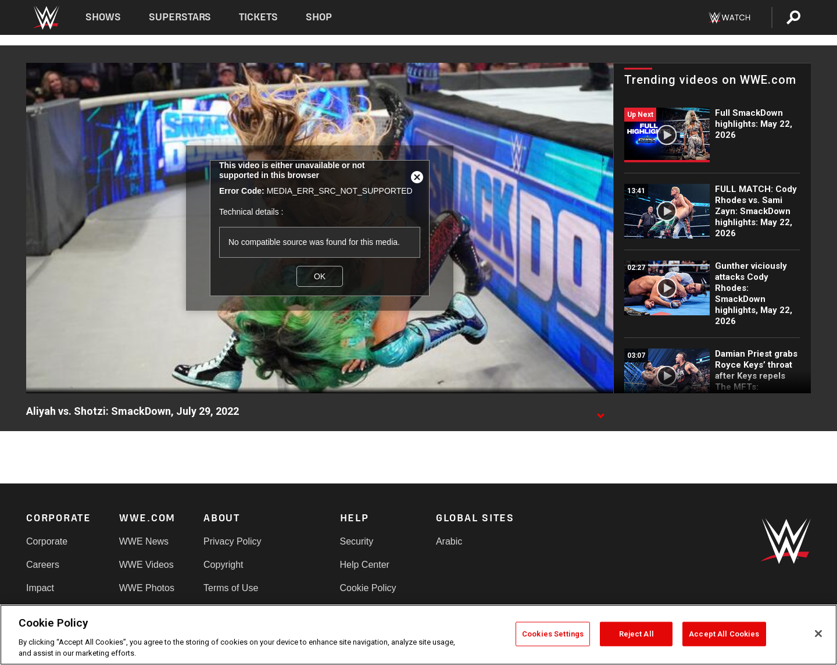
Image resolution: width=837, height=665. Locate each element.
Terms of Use (230, 588)
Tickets (258, 17)
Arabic (449, 541)
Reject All (636, 634)
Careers (42, 565)
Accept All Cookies (724, 634)
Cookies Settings (553, 634)
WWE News (144, 541)
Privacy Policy (232, 541)
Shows (103, 17)
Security (357, 541)
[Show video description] (600, 412)
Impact (40, 588)
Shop (319, 17)
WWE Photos (146, 588)
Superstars (180, 17)
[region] (418, 634)
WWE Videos (146, 565)
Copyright (223, 565)
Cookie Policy (368, 588)
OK (320, 276)
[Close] (818, 633)
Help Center (364, 565)
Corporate (46, 541)
